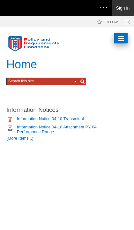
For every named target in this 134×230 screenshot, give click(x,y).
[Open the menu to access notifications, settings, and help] (104, 8)
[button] (75, 81)
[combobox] (40, 81)
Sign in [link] (123, 8)
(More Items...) (20, 138)
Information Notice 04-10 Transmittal (50, 118)
